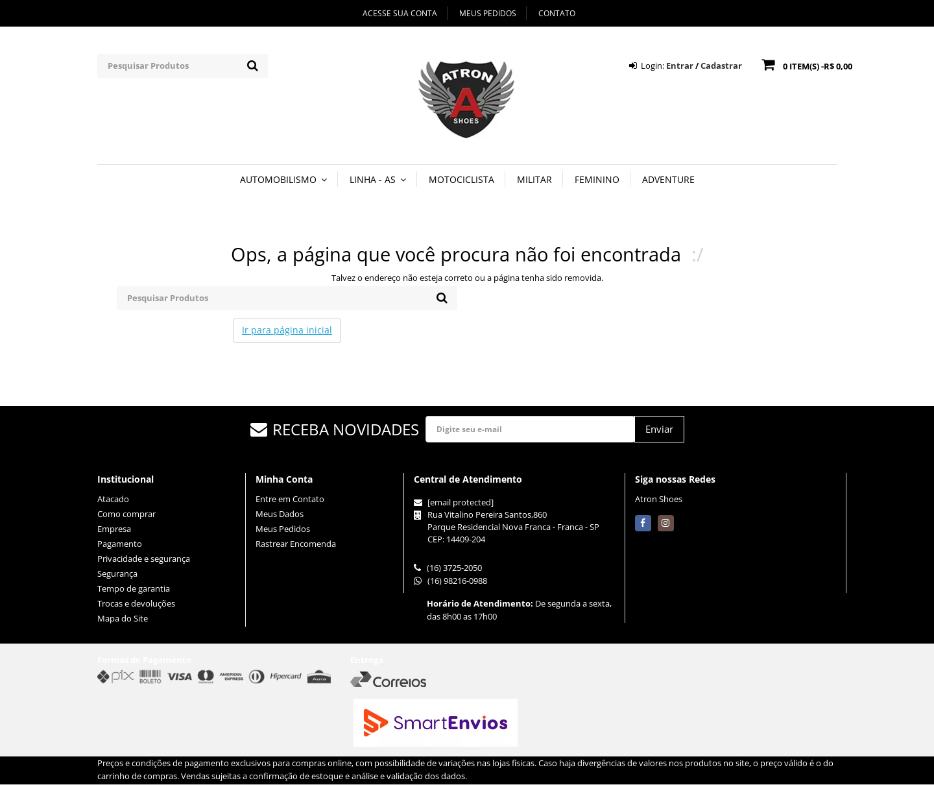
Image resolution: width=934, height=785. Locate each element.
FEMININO (597, 179)
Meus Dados (280, 514)
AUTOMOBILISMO (283, 179)
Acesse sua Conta (400, 13)
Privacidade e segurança (143, 558)
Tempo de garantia (133, 588)
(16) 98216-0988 (450, 580)
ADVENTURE (668, 179)
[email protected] (460, 502)
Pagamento (119, 544)
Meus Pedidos (487, 13)
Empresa (114, 529)
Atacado (113, 499)
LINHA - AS (378, 179)
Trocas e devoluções (136, 603)
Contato (556, 13)
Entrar (679, 65)
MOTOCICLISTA (461, 179)
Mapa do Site (122, 618)
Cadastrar (721, 65)
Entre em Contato (290, 499)
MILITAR (534, 179)
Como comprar (126, 514)
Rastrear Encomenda (296, 544)
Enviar (659, 428)
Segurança (117, 573)
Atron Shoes (658, 499)
